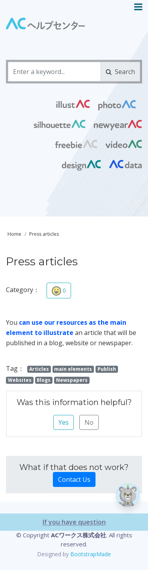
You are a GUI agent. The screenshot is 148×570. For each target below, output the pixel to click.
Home (14, 234)
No (89, 422)
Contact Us (74, 479)
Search (120, 71)
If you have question (74, 546)
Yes (63, 422)
